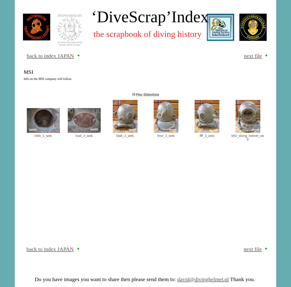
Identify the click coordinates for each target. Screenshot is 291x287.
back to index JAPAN (50, 56)
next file (253, 56)
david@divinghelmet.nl (203, 279)
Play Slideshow (147, 94)
